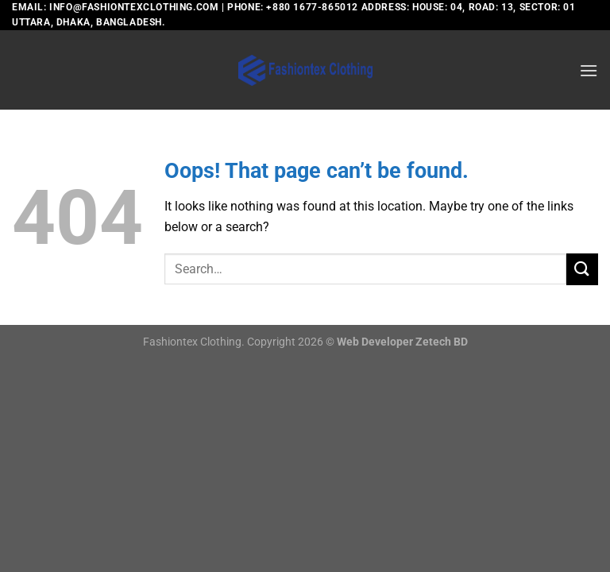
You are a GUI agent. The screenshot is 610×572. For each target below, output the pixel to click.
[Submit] (582, 268)
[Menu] (588, 70)
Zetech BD (441, 342)
